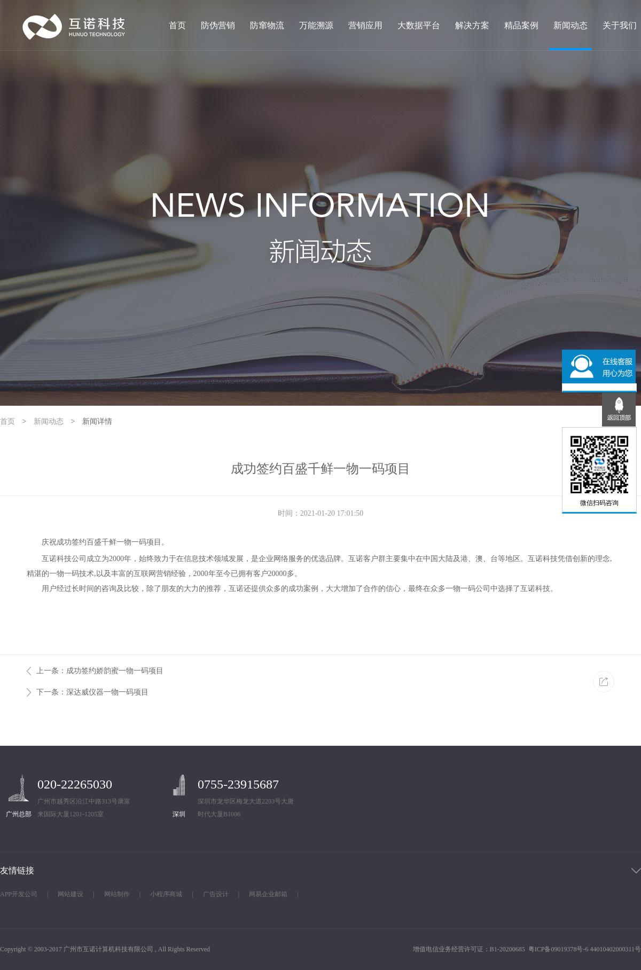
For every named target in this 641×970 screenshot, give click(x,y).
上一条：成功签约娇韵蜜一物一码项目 (99, 671)
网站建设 (70, 894)
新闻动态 (570, 25)
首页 (177, 25)
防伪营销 (218, 25)
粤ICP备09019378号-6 (558, 949)
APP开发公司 (18, 894)
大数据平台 (418, 25)
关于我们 (620, 25)
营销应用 (365, 25)
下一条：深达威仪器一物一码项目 (92, 692)
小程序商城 (166, 894)
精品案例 (521, 25)
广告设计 (216, 894)
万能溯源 (316, 25)
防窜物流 (267, 25)
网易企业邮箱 (268, 894)
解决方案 (472, 25)
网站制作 (117, 894)
